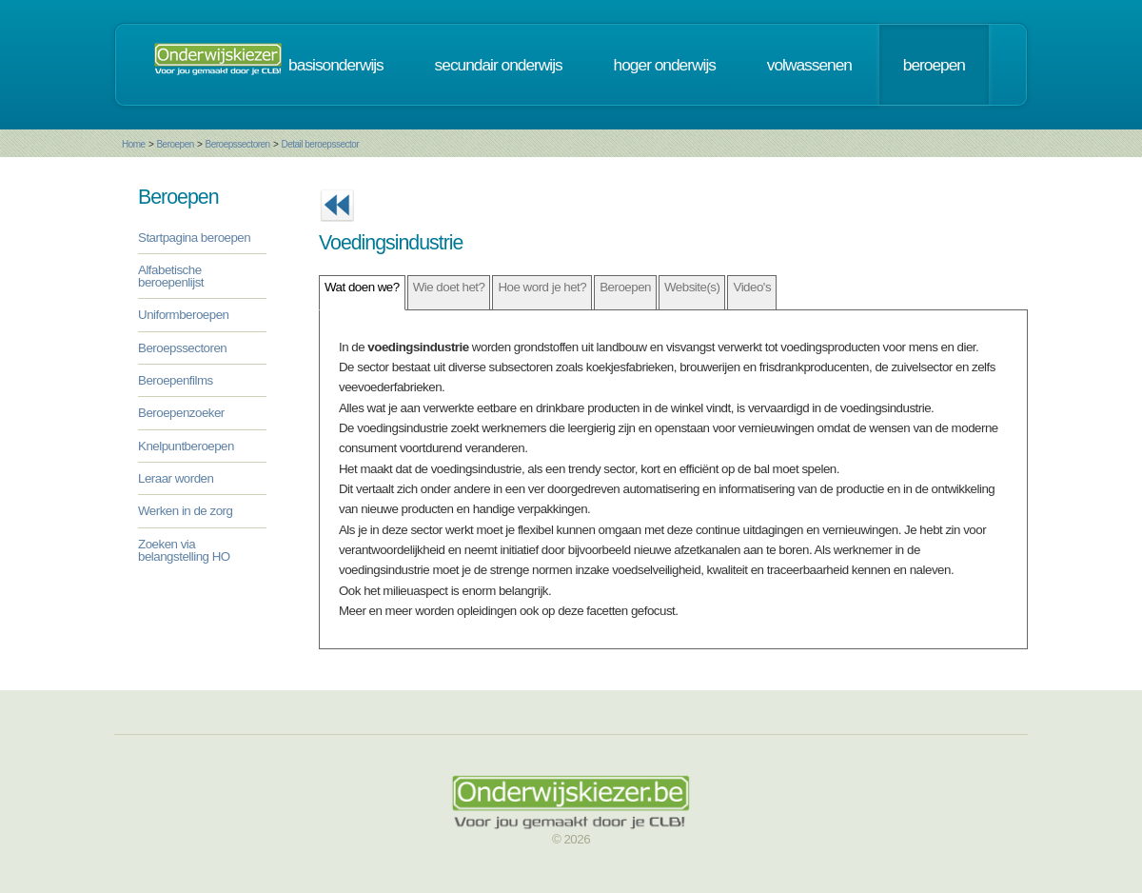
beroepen (934, 64)
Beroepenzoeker (181, 413)
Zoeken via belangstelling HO (184, 550)
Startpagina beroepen (194, 237)
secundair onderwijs (498, 64)
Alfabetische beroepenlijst (171, 276)
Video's (752, 287)
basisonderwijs (336, 64)
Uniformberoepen (183, 315)
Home (134, 144)
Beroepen (174, 144)
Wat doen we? (362, 287)
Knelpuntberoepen (186, 446)
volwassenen (809, 64)
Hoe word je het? (542, 287)
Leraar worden (175, 478)
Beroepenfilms (175, 380)
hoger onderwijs (665, 64)
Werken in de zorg (185, 511)
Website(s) (691, 287)
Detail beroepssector (320, 144)
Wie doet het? (449, 287)
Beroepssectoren (238, 144)
